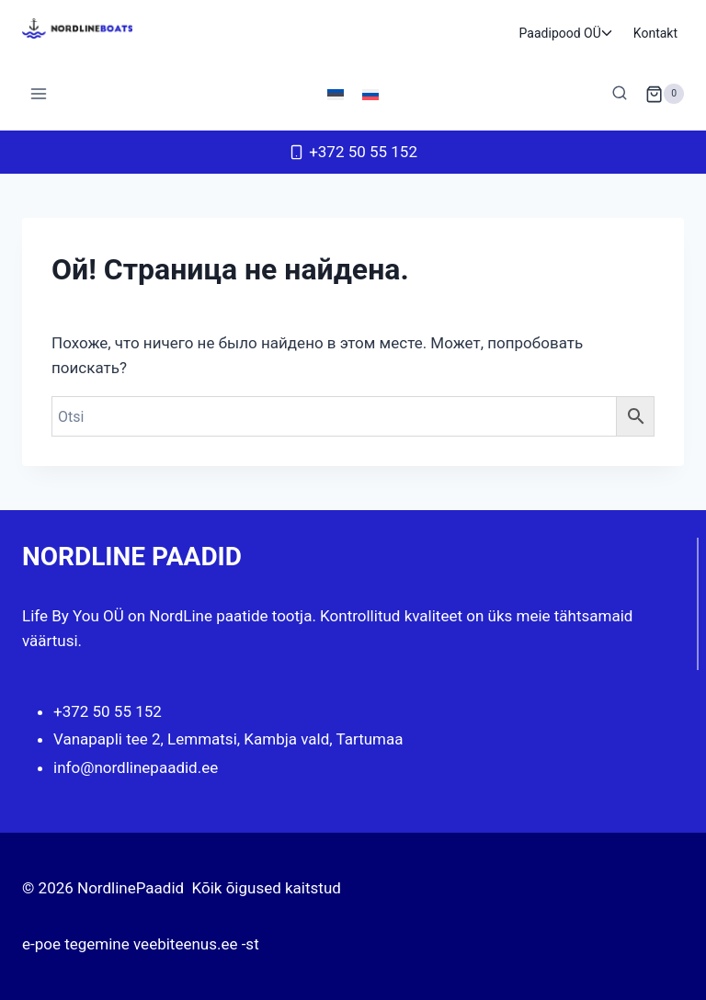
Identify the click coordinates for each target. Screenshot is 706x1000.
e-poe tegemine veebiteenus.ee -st (140, 944)
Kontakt (655, 33)
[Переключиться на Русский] (370, 94)
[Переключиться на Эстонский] (335, 94)
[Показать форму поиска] (619, 93)
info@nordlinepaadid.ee (135, 767)
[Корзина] (664, 94)
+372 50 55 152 (107, 711)
